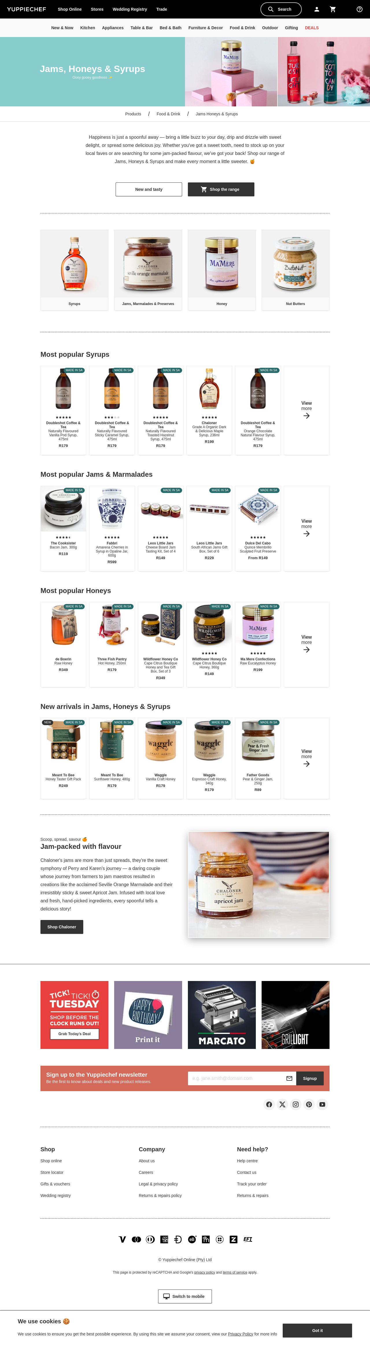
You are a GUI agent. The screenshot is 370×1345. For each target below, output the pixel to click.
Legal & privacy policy (158, 1185)
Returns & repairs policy (160, 1196)
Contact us (246, 1173)
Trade (164, 10)
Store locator (51, 1173)
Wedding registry (55, 1196)
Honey (222, 304)
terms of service (235, 1276)
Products (133, 114)
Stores (97, 9)
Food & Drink (168, 114)
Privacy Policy (240, 1334)
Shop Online (70, 9)
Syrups (74, 304)
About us (147, 1162)
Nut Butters (295, 304)
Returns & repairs (253, 1196)
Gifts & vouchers (55, 1185)
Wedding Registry (130, 9)
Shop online (51, 1162)
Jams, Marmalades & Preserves (148, 304)
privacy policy (204, 1276)
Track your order (252, 1185)
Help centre (247, 1162)
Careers (146, 1173)
